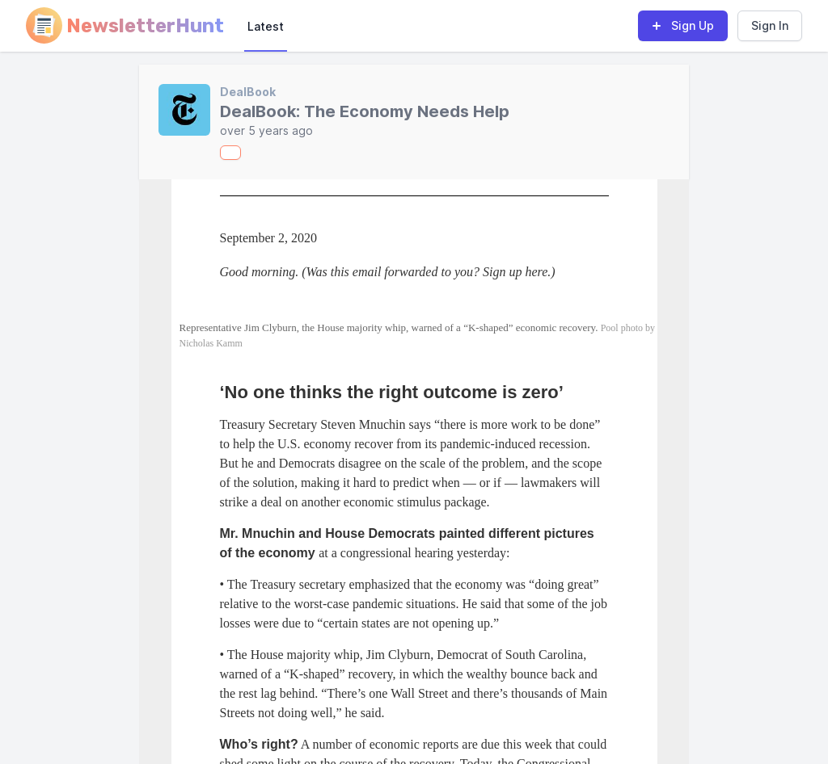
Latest (265, 26)
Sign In (769, 25)
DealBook (248, 92)
